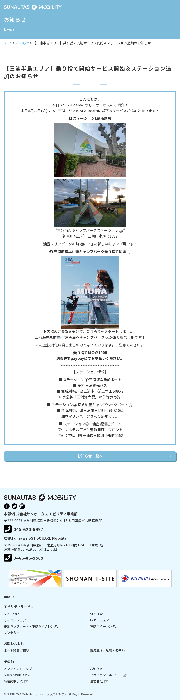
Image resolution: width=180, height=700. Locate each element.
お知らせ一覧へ (90, 455)
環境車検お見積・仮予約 (107, 650)
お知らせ (96, 668)
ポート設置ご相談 (16, 650)
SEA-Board (11, 613)
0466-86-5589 (23, 557)
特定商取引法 (13, 681)
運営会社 (96, 681)
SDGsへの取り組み (17, 675)
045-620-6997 (23, 529)
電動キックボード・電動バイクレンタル (32, 626)
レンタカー (12, 632)
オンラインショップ (18, 668)
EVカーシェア (99, 620)
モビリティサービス (19, 606)
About (9, 596)
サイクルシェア (15, 620)
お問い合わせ (14, 643)
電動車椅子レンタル (104, 626)
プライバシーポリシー (105, 675)
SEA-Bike (96, 613)
